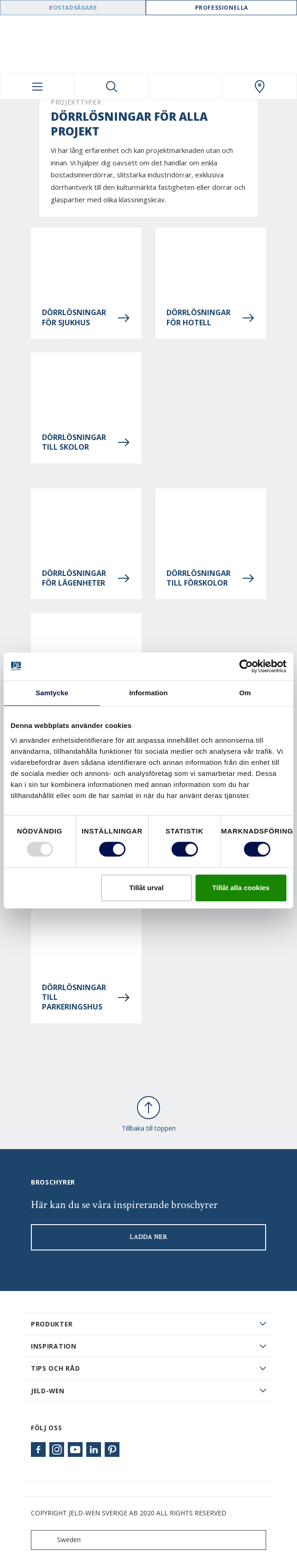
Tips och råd (55, 1368)
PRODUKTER (51, 1324)
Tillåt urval (146, 888)
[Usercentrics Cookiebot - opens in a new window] (246, 666)
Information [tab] (148, 693)
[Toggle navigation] (37, 87)
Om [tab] (245, 693)
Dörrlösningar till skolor (86, 442)
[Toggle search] (111, 87)
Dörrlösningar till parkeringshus (86, 997)
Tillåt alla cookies (240, 888)
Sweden (58, 1540)
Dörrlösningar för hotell (210, 317)
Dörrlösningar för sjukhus (86, 317)
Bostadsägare (73, 8)
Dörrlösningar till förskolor (210, 578)
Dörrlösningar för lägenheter (86, 578)
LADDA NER (148, 1237)
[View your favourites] (185, 87)
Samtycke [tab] (52, 693)
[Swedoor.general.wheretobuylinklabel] (259, 87)
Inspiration (54, 1346)
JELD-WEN (48, 1390)
